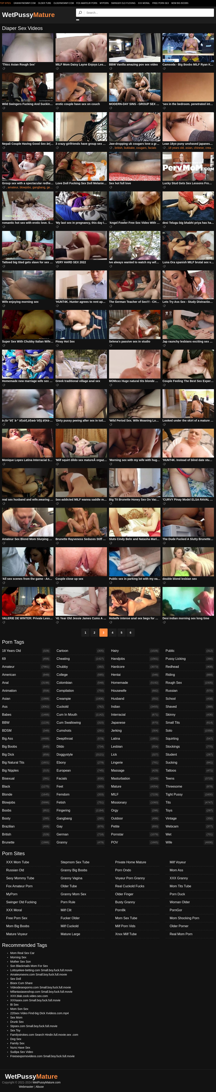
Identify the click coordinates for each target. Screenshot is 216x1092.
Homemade (135, 682)
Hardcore (135, 666)
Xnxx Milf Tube (126, 934)
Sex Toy (15, 1030)
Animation (26, 690)
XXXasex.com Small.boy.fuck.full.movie (35, 1000)
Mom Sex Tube (126, 918)
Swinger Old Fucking (123, 3)
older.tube (44, 3)
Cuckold (81, 706)
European (81, 770)
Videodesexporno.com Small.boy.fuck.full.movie (40, 987)
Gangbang (81, 818)
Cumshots (81, 730)
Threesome (190, 786)
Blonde (26, 794)
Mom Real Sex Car (22, 953)
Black (26, 786)
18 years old (176, 147)
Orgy (135, 810)
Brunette (26, 842)
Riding (190, 674)
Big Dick (26, 754)
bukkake (129, 147)
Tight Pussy (190, 794)
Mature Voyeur (16, 934)
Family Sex (17, 1043)
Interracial (135, 714)
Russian (190, 690)
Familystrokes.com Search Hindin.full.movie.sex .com (44, 1034)
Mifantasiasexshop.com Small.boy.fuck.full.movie (41, 991)
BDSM (26, 730)
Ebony (81, 762)
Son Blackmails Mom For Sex (29, 966)
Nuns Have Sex (20, 1047)
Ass (26, 706)
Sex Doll (15, 978)
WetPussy (28, 14)
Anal (26, 682)
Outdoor (135, 818)
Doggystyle (81, 754)
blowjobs (25, 187)
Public (190, 650)
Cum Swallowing (81, 722)
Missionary (135, 802)
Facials (81, 778)
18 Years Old (26, 650)
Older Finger (124, 894)
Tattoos (190, 770)
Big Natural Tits (26, 762)
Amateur (26, 666)
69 (26, 658)
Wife (190, 842)
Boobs (26, 810)
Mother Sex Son (20, 961)
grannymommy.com (25, 3)
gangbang (38, 187)
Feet (81, 786)
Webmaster (26, 1086)
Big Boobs (26, 746)
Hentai (135, 674)
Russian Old (15, 870)
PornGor (176, 910)
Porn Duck (177, 894)
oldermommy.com (63, 3)
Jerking (135, 730)
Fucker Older (70, 918)
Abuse (40, 1086)
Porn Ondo (123, 870)
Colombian (81, 682)
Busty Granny (125, 902)
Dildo (81, 746)
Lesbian (135, 746)
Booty (26, 818)
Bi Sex (14, 1004)
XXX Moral (144, 3)
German (81, 834)
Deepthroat (81, 738)
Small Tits (190, 722)
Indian (135, 706)
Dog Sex (15, 1039)
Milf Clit (66, 910)
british (118, 147)
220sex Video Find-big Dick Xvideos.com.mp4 (39, 1013)
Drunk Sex (17, 1021)
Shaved (190, 706)
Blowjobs (26, 802)
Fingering (81, 810)
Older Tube (69, 886)
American (26, 674)
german (52, 187)
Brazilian (26, 826)
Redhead (190, 666)
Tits (190, 802)
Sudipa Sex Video (21, 1052)
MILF (135, 794)
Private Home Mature (130, 862)
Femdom (81, 794)
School (190, 698)
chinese (199, 147)
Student (190, 754)
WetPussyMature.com (47, 1082)
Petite (135, 826)
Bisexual (26, 778)
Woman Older (180, 902)
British (26, 834)
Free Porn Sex (160, 3)
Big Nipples (26, 770)
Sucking (190, 762)
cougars (141, 147)
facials (152, 147)
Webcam (190, 826)
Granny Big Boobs (74, 870)
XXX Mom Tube (17, 862)
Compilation (81, 690)
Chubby (81, 666)
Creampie (81, 698)
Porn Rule (68, 902)
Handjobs (135, 658)
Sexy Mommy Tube (20, 878)
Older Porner (179, 926)
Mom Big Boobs (179, 3)
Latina (135, 738)
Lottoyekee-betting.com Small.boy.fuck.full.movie (41, 970)
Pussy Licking (190, 658)
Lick (135, 754)
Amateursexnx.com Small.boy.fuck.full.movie (38, 974)
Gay (81, 826)
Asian (26, 698)
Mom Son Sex (19, 1009)
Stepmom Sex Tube (75, 862)
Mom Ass (176, 870)
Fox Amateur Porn (86, 3)
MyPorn (104, 3)
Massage (135, 770)
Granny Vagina (71, 878)
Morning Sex (18, 957)
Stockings (190, 746)
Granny (81, 842)
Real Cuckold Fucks (129, 886)
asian (188, 147)
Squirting (190, 738)
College (81, 674)
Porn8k (120, 910)
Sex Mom (16, 1017)
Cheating (81, 658)
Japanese (135, 722)
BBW (26, 722)
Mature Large (70, 934)
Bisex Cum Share (21, 983)
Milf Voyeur (178, 862)
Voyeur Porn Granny (130, 878)
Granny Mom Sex (73, 894)
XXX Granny (179, 878)
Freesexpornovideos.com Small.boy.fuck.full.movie (42, 1056)
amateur (13, 187)
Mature (135, 786)
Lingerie (135, 762)
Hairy (135, 650)
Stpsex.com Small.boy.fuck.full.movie (33, 1026)
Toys (190, 810)
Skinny (190, 714)
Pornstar (135, 834)
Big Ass (26, 738)
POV (135, 842)
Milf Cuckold (69, 926)
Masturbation (135, 778)
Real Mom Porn (181, 934)
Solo (190, 730)
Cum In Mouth (81, 714)
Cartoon (81, 650)
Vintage (190, 818)
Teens (190, 778)
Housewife (135, 690)
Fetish (81, 802)
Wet (190, 834)
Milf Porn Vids (125, 926)
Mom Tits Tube (180, 886)
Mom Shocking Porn (184, 918)
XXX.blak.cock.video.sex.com (29, 996)
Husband (135, 698)
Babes (26, 714)
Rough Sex (190, 682)
